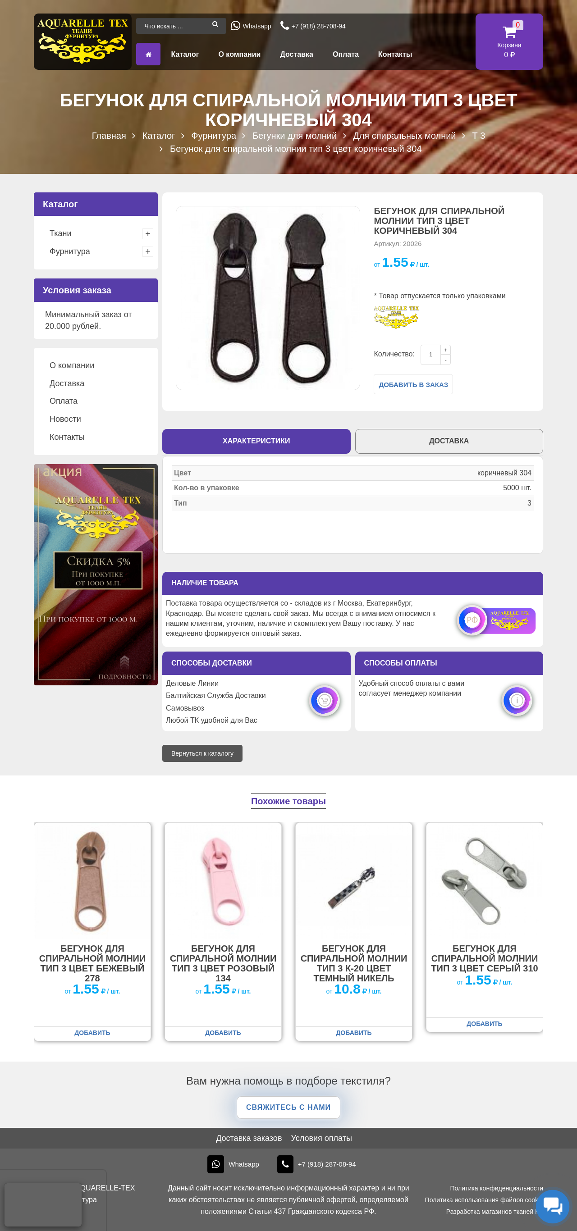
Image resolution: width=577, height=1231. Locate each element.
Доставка (296, 54)
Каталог (185, 54)
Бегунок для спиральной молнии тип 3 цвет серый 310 (484, 958)
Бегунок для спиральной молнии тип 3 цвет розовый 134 (223, 963)
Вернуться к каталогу (202, 753)
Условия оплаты (321, 1138)
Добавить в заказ (413, 384)
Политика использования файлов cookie (484, 1200)
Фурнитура (70, 251)
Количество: (394, 354)
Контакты (395, 54)
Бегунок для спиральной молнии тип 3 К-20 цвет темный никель (354, 963)
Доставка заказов (249, 1138)
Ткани (60, 233)
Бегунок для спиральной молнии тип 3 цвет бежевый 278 (92, 963)
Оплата (346, 54)
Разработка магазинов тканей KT (494, 1211)
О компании (239, 54)
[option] (268, 298)
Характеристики (256, 441)
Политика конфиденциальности (496, 1188)
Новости (65, 419)
